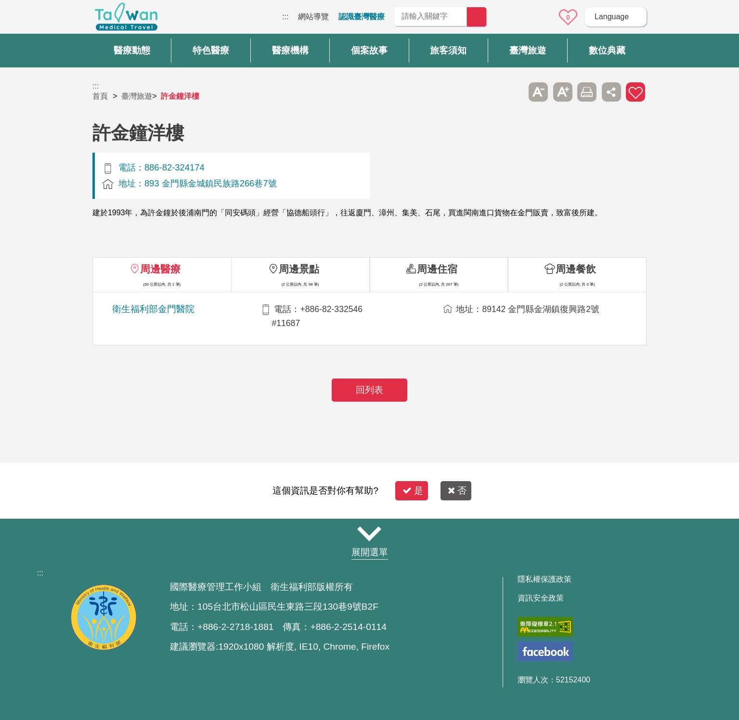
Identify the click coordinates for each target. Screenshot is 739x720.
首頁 (100, 96)
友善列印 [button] (586, 92)
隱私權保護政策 (544, 579)
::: (285, 17)
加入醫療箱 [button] (635, 92)
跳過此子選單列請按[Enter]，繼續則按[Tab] (514, 92)
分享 (611, 92)
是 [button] (412, 490)
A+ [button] (562, 92)
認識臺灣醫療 (361, 17)
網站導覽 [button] (370, 534)
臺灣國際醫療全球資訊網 (126, 19)
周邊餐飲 (576, 269)
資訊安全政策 (541, 598)
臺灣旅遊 (136, 96)
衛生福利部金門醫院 (153, 309)
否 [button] (457, 490)
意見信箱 (541, 17)
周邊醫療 (160, 269)
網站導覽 (313, 17)
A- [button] (538, 92)
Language (612, 17)
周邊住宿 (437, 269)
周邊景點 (299, 269)
